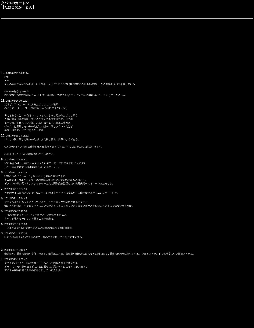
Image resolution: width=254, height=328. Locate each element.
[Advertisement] (106, 44)
